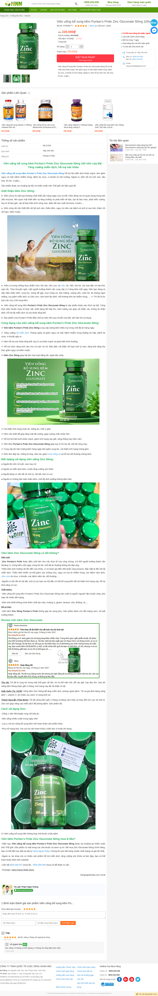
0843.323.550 (137, 59)
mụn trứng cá (54, 454)
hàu (63, 286)
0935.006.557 (16, 865)
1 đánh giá (92, 26)
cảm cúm (5, 576)
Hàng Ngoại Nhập (41, 851)
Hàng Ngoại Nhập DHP (105, 993)
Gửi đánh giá (68, 923)
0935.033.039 (138, 57)
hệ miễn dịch (22, 333)
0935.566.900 (39, 865)
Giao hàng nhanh (85, 58)
